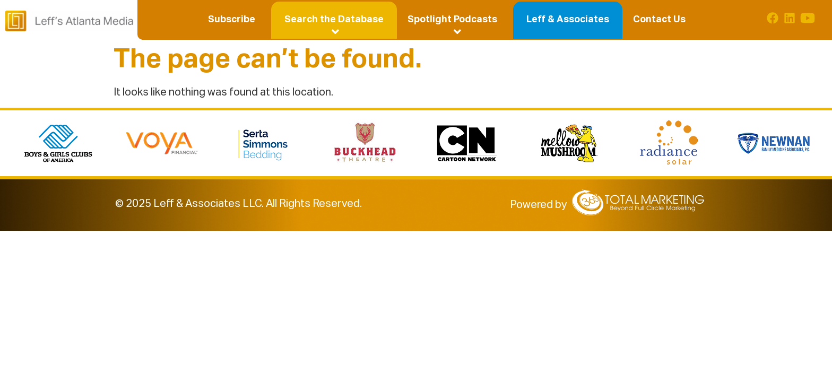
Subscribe (231, 19)
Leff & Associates (567, 19)
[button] (334, 20)
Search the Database (335, 21)
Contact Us (659, 19)
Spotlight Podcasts (455, 21)
